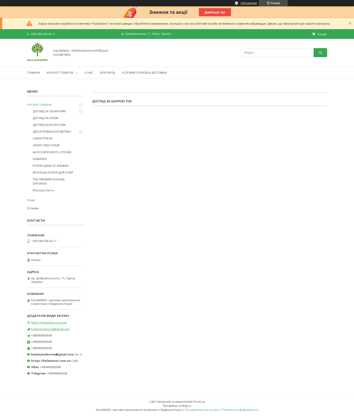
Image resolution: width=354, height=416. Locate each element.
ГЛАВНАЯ (33, 73)
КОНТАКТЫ (107, 73)
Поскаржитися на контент (202, 410)
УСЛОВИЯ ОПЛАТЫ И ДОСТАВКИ (144, 73)
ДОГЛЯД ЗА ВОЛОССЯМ (49, 125)
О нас (31, 200)
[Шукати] (320, 52)
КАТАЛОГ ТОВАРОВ (60, 73)
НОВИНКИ (40, 159)
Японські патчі (43, 190)
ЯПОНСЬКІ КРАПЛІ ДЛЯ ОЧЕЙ (53, 172)
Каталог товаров (39, 104)
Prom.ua (199, 402)
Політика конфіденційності (240, 410)
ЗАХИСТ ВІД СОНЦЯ (46, 145)
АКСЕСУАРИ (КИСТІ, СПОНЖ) (52, 152)
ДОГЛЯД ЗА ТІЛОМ (45, 118)
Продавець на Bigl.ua (177, 406)
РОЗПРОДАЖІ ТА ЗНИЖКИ (51, 166)
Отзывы (33, 208)
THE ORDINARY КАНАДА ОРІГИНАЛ (49, 181)
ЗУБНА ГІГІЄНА (43, 138)
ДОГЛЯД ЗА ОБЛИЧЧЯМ (49, 111)
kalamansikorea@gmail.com (50, 329)
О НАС (89, 73)
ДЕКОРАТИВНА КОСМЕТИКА (52, 131)
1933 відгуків (248, 3)
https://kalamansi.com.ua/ (49, 322)
